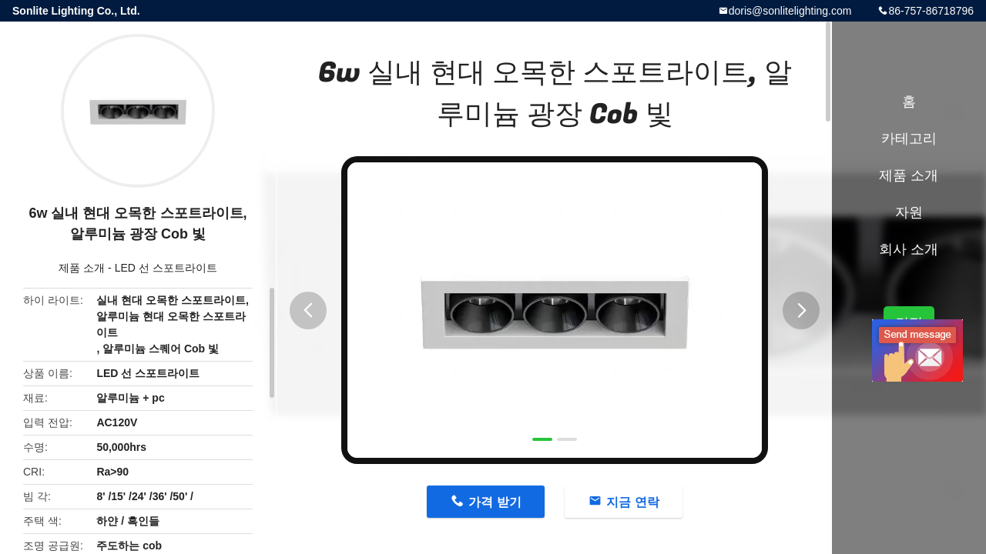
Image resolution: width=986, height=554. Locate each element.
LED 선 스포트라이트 (166, 268)
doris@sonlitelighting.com (790, 11)
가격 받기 (494, 502)
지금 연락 (632, 502)
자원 (909, 212)
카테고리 (909, 138)
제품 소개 (82, 268)
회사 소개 (908, 249)
